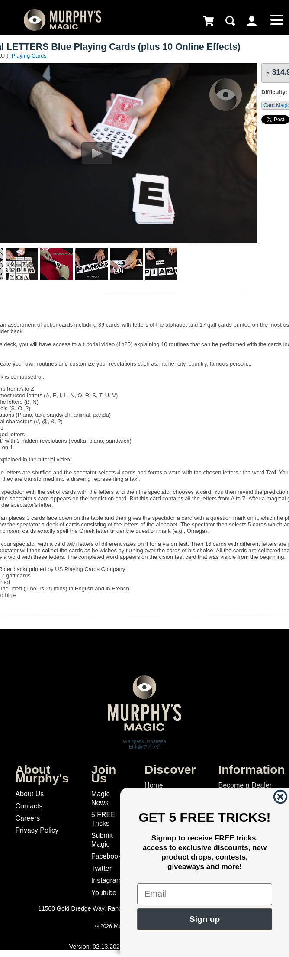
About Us (29, 794)
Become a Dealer (245, 785)
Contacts (28, 806)
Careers (27, 818)
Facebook (106, 856)
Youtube (103, 892)
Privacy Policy (36, 830)
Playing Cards (29, 55)
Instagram (106, 880)
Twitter (101, 868)
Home (153, 785)
